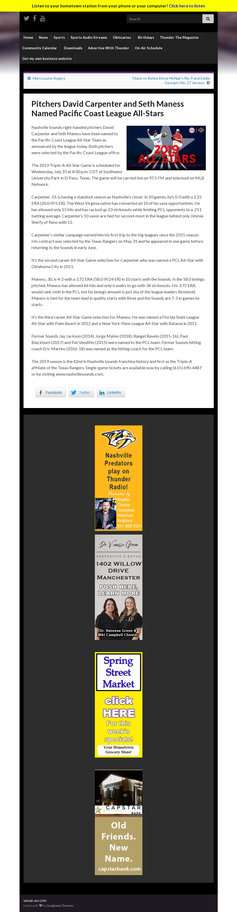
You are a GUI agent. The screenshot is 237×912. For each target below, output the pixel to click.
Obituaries (122, 37)
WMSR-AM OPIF (35, 901)
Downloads (72, 48)
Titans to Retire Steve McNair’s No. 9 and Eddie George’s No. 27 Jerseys (171, 80)
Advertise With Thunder (108, 48)
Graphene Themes (60, 906)
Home (28, 37)
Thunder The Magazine (179, 37)
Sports (59, 37)
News (43, 37)
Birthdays (145, 37)
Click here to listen (187, 5)
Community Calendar (39, 48)
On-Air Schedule (148, 48)
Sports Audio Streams (89, 37)
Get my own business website (47, 58)
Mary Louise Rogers (49, 78)
